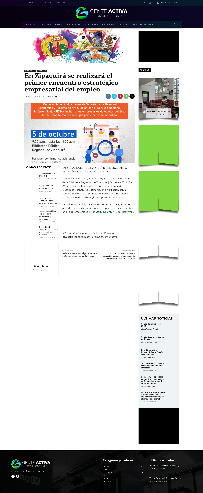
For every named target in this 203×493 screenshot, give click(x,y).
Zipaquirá (42, 71)
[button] (175, 24)
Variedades (30, 71)
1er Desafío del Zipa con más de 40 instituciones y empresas (153, 365)
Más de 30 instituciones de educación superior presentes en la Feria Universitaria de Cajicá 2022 (119, 256)
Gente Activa (52, 96)
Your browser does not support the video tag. (158, 44)
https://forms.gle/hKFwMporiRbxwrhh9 (111, 212)
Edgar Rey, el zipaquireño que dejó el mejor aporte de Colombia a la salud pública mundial (153, 380)
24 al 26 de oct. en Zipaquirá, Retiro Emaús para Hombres (48, 200)
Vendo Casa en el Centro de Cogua (152, 338)
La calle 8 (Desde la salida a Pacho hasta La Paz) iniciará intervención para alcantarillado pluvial (153, 395)
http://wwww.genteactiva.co (41, 270)
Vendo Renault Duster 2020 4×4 (151, 325)
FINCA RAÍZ (144, 70)
